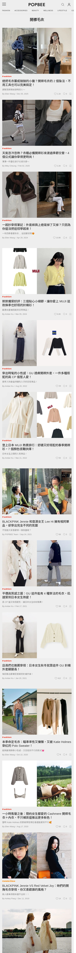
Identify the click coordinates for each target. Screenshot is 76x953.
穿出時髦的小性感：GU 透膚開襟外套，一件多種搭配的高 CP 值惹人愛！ (36, 375)
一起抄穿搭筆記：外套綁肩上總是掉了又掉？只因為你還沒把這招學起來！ (36, 226)
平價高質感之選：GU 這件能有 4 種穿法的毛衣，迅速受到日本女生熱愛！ (36, 595)
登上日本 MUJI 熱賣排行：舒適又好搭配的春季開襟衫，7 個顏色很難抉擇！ (36, 447)
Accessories (21, 10)
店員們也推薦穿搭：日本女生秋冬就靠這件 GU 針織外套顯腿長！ (36, 667)
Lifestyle (62, 10)
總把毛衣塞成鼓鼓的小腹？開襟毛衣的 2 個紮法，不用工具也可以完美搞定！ (36, 82)
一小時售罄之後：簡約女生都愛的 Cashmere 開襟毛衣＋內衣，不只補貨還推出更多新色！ (36, 815)
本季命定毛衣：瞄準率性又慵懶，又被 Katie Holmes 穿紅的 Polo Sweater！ (36, 743)
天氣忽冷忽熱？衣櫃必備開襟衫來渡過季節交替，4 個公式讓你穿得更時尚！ (35, 154)
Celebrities (8, 881)
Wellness (48, 10)
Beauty (35, 10)
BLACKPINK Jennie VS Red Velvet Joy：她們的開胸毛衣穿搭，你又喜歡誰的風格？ (35, 887)
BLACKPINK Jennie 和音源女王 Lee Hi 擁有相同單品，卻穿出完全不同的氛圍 (35, 523)
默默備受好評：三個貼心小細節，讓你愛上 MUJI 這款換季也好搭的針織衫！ (36, 303)
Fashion (6, 10)
